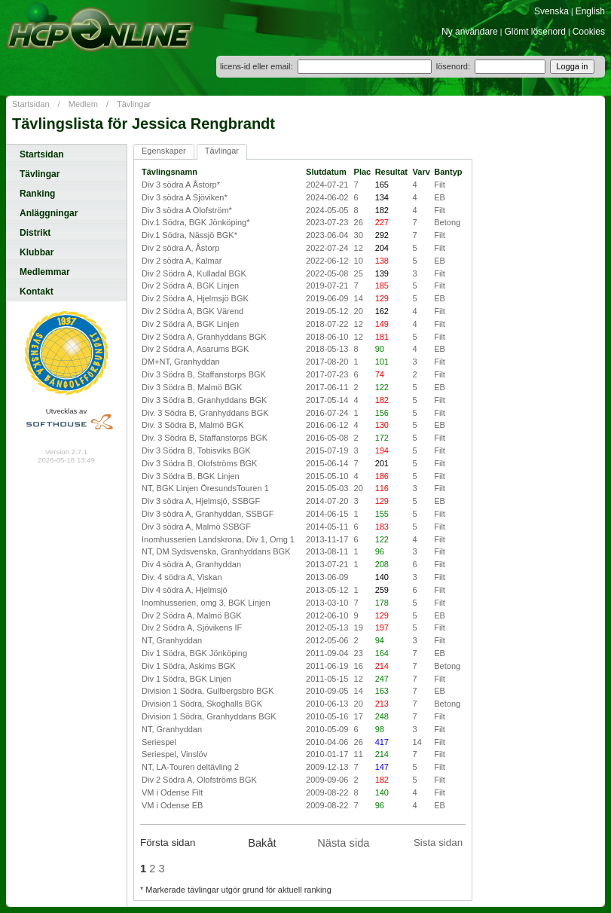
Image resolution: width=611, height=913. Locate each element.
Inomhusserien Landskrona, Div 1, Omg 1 (218, 539)
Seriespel (159, 742)
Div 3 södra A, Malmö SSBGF (196, 526)
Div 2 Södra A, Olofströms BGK (199, 779)
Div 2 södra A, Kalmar (181, 260)
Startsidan (31, 103)
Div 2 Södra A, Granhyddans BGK (204, 336)
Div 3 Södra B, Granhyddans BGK (204, 400)
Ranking (37, 193)
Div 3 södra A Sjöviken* (185, 197)
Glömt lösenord (535, 31)
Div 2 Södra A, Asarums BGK (195, 348)
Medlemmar (45, 272)
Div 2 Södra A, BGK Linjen (190, 285)
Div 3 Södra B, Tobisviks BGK (196, 450)
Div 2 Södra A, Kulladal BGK (194, 273)
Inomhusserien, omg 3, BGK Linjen (206, 602)
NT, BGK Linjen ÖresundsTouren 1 (205, 488)
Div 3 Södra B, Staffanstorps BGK (204, 374)
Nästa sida (343, 843)
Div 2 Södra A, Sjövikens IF (192, 627)
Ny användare (469, 31)
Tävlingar (134, 103)
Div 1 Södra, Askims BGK (189, 665)
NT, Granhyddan (172, 640)
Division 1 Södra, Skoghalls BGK (202, 703)
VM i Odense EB (172, 805)
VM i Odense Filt (172, 792)
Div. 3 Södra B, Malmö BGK (193, 424)
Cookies (589, 31)
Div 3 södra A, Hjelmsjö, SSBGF (201, 500)
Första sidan (167, 842)
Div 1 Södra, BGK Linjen (186, 678)
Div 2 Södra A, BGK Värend (192, 311)
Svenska (551, 11)
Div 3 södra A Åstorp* (181, 184)
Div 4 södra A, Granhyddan (191, 564)
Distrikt (35, 232)
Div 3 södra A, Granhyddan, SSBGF (207, 513)
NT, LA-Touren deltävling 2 (190, 766)
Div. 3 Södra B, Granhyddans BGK (205, 412)
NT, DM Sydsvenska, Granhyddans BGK (216, 551)
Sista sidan (438, 842)
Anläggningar (49, 213)
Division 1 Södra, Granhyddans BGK (209, 716)
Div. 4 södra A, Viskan (182, 577)
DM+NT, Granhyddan (181, 361)
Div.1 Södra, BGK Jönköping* (195, 222)
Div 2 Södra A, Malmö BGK (192, 615)
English (590, 11)
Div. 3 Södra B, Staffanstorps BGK (204, 437)
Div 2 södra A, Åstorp (180, 247)
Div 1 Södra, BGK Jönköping (194, 653)
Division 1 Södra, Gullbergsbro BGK (207, 690)
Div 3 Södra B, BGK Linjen (191, 476)
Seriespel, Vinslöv (174, 754)
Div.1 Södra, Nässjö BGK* (189, 235)
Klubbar (36, 252)
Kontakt (36, 291)
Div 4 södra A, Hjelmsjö (185, 589)
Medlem (83, 103)
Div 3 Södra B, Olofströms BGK (199, 463)
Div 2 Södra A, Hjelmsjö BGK (195, 298)
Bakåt (262, 843)
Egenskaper (164, 150)
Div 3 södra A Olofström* (187, 210)
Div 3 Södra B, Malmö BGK (192, 387)
